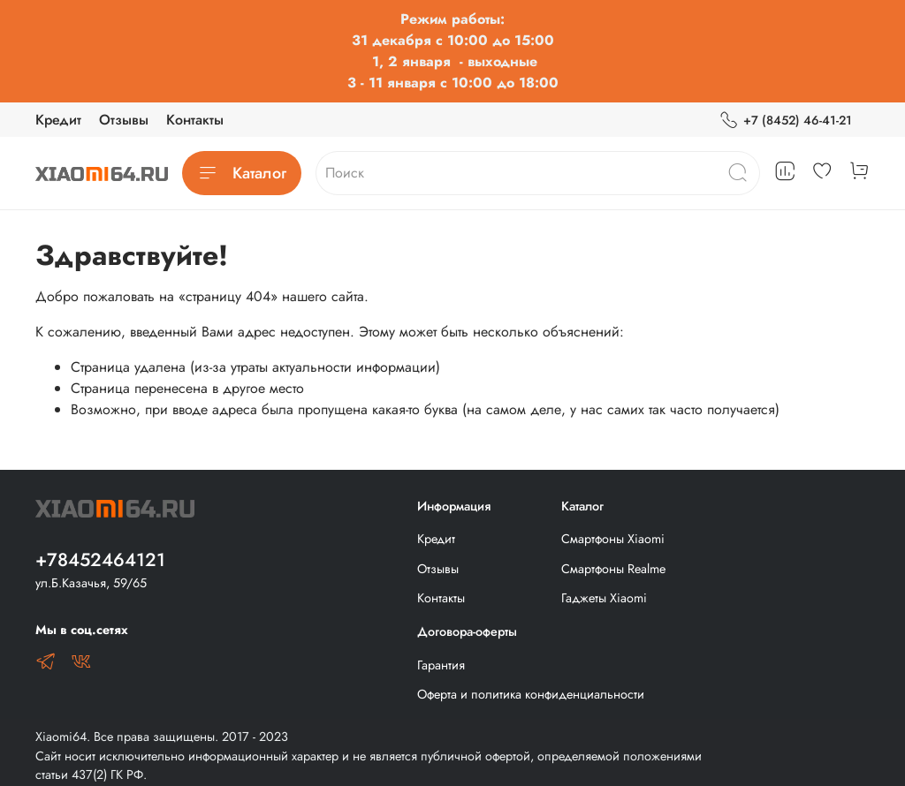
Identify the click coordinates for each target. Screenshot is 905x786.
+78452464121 (100, 560)
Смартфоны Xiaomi (613, 539)
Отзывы (123, 120)
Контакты (195, 120)
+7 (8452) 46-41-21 (785, 120)
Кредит (58, 120)
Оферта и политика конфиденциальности (530, 694)
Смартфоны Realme (613, 569)
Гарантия (441, 665)
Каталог (241, 173)
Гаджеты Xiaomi (604, 598)
